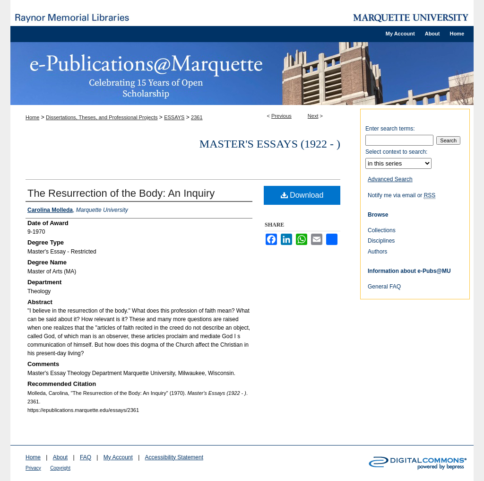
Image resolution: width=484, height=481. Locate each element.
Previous (281, 116)
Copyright (60, 468)
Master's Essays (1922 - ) (269, 144)
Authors (377, 251)
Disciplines (381, 240)
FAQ (85, 457)
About (60, 457)
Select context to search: (396, 152)
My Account (118, 457)
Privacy (33, 468)
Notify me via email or (401, 195)
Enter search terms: (390, 128)
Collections (382, 230)
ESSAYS (174, 117)
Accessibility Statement (174, 457)
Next (313, 116)
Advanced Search (390, 179)
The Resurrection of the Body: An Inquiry (121, 193)
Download (302, 195)
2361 (196, 117)
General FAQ (384, 286)
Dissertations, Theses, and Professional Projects (101, 117)
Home (32, 117)
